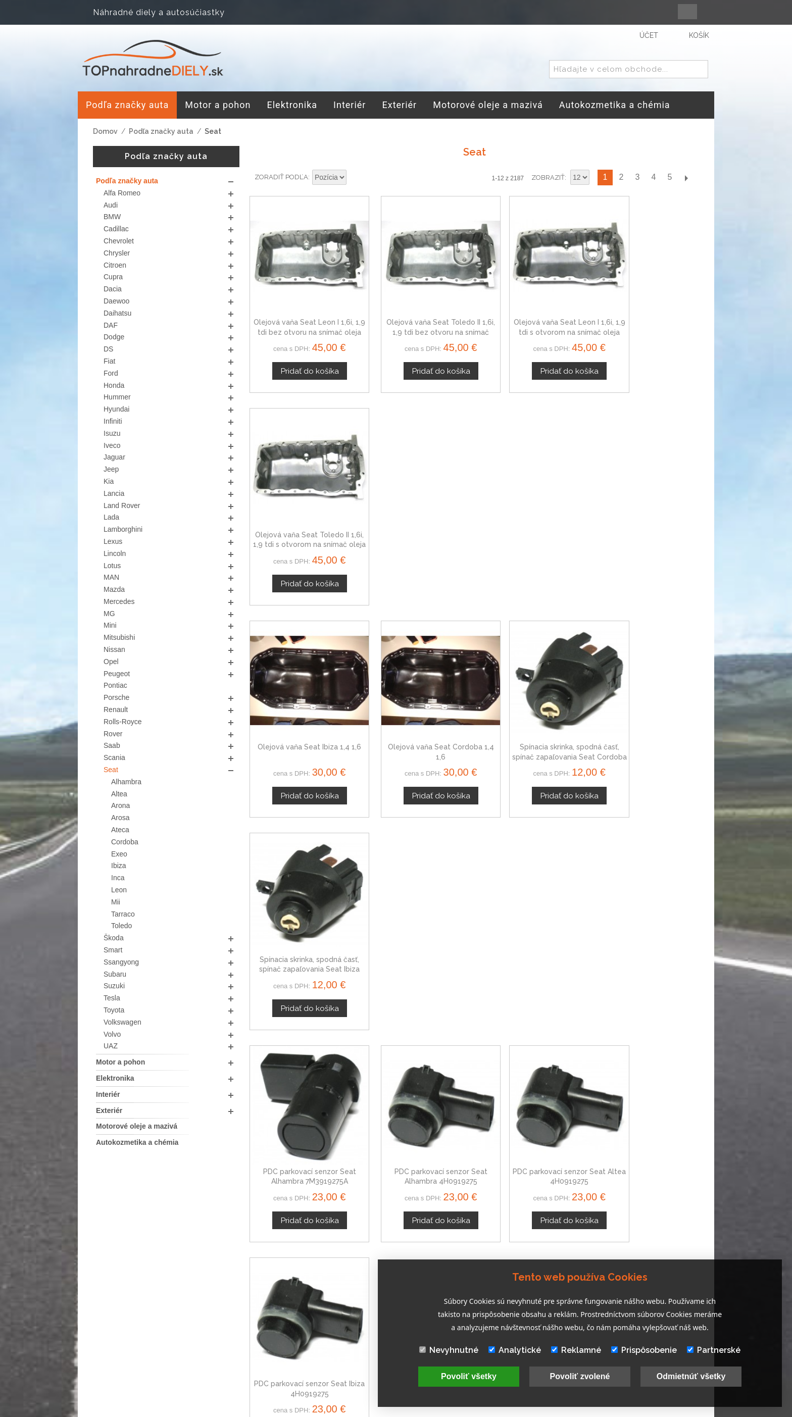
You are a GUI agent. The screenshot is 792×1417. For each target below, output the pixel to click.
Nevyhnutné (448, 1350)
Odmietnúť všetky (691, 1376)
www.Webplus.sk (424, 1409)
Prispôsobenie (644, 1350)
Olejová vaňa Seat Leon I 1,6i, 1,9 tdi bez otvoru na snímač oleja (301, 317)
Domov (105, 131)
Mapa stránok (366, 1338)
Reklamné (576, 1350)
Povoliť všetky (469, 1376)
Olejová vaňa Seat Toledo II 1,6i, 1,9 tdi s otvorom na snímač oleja (647, 317)
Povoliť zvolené (580, 1376)
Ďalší (686, 177)
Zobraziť (548, 177)
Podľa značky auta (161, 131)
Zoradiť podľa (281, 177)
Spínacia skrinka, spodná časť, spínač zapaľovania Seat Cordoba (531, 514)
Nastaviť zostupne (355, 177)
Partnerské (713, 1350)
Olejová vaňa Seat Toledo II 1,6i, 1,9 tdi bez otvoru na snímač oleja (417, 317)
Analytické (514, 1350)
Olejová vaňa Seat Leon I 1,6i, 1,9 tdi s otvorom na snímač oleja (531, 317)
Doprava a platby (374, 1326)
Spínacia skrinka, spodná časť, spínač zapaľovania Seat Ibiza (647, 514)
